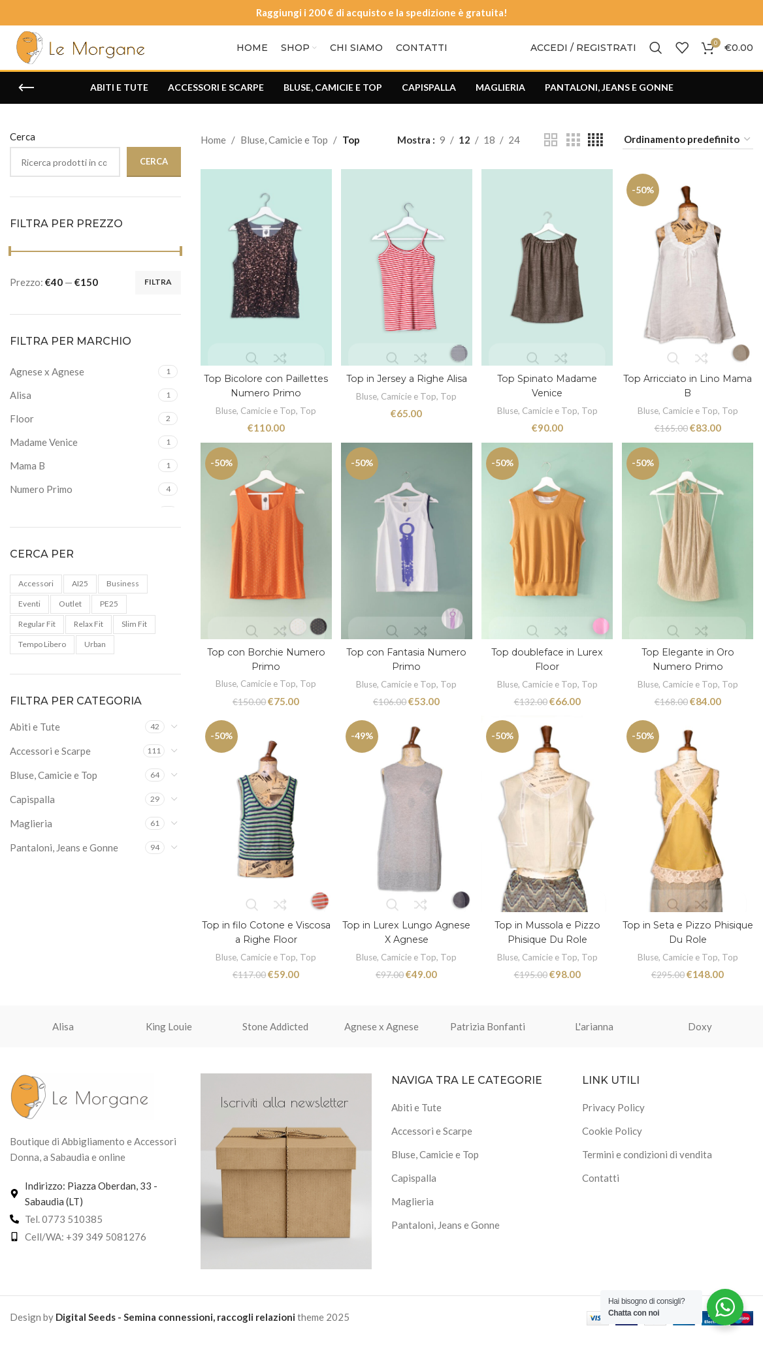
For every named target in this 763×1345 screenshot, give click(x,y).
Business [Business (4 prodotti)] (122, 598)
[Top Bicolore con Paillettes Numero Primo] (265, 280)
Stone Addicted (275, 1033)
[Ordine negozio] (688, 155)
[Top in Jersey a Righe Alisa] (406, 280)
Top (308, 420)
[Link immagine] (82, 1102)
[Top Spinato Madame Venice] (547, 280)
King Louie (169, 1033)
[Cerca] (656, 55)
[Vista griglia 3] (572, 154)
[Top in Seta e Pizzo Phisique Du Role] (689, 823)
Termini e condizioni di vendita (647, 1161)
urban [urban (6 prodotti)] (95, 658)
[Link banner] (286, 1178)
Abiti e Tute (35, 742)
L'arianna (594, 1033)
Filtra (158, 297)
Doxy (700, 1033)
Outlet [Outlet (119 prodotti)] (70, 619)
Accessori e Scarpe (50, 766)
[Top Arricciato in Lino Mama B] (689, 280)
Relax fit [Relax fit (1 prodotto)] (88, 639)
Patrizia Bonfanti (487, 1033)
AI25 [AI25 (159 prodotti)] (80, 598)
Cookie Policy (612, 1137)
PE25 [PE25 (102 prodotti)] (109, 619)
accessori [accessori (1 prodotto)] (36, 598)
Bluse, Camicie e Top (53, 790)
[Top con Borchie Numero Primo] (265, 552)
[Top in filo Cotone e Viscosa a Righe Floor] (265, 823)
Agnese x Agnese (381, 1033)
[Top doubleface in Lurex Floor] (547, 552)
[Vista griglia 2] (550, 154)
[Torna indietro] (26, 102)
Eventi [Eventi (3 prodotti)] (29, 619)
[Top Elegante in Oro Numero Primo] (689, 552)
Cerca (22, 151)
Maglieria (31, 838)
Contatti (600, 1184)
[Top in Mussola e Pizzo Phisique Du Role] (547, 823)
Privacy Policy (613, 1114)
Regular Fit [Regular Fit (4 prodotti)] (37, 639)
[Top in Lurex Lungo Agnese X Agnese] (406, 823)
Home (213, 155)
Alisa (63, 1033)
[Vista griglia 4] (595, 154)
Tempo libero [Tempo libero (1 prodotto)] (42, 658)
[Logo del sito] (82, 54)
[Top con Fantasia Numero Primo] (406, 552)
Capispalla (32, 814)
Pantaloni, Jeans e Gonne (64, 862)
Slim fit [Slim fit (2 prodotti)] (134, 639)
